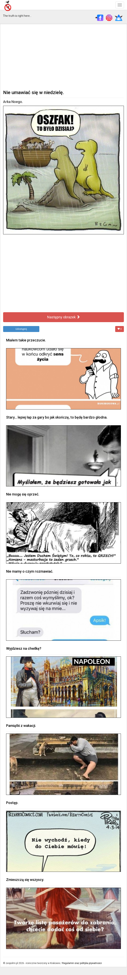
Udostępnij (21, 329)
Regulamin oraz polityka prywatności (82, 963)
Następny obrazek (63, 317)
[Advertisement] (63, 56)
